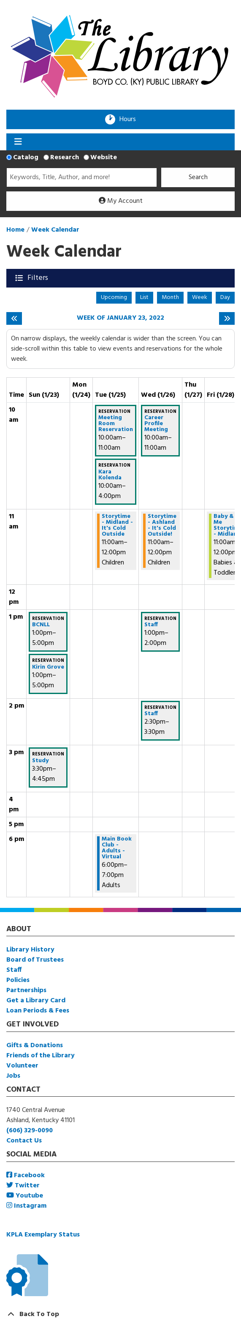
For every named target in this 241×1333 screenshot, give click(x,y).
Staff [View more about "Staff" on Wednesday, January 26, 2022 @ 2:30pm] (151, 714)
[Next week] (227, 318)
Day (225, 297)
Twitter (23, 1185)
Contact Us (24, 1140)
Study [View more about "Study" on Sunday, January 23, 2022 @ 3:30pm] (40, 761)
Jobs (13, 1075)
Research (64, 157)
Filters (38, 278)
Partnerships (26, 990)
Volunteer (22, 1065)
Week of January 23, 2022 (120, 318)
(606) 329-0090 (29, 1130)
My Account (121, 201)
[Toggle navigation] (18, 142)
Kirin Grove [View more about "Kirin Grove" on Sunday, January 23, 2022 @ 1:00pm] (48, 667)
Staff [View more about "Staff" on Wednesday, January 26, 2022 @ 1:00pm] (151, 625)
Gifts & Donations (34, 1045)
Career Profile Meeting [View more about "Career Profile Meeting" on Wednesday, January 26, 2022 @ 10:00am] (156, 424)
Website (103, 157)
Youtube (24, 1195)
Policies (18, 980)
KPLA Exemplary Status (43, 1234)
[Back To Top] (120, 1314)
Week (199, 297)
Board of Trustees (35, 959)
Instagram (26, 1205)
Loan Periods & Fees (37, 1010)
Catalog (25, 157)
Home (15, 230)
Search (198, 177)
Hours (130, 119)
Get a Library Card (35, 1000)
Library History (30, 949)
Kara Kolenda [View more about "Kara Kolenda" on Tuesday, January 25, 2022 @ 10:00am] (110, 475)
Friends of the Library (40, 1055)
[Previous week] (14, 318)
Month (170, 297)
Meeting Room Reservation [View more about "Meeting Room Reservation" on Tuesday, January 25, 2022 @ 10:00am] (115, 424)
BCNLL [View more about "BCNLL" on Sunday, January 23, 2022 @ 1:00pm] (41, 625)
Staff (14, 970)
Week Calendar (55, 230)
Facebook (25, 1175)
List (144, 297)
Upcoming (114, 297)
